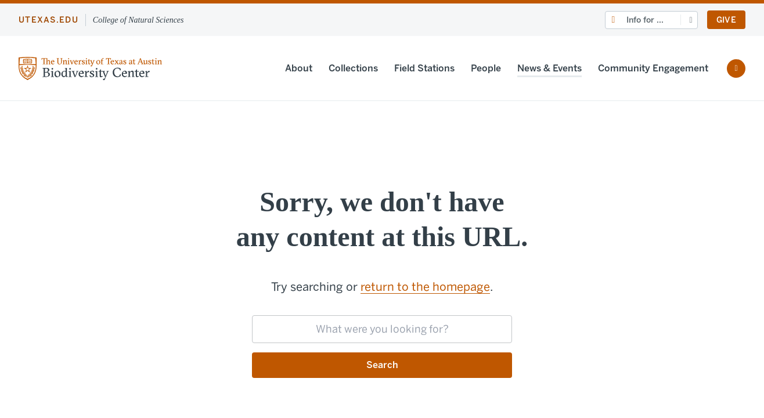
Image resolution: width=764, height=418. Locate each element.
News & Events (549, 68)
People (486, 68)
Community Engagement (653, 68)
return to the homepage (425, 287)
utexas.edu (48, 20)
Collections (353, 68)
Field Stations (424, 68)
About (298, 68)
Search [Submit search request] (382, 364)
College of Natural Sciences (138, 20)
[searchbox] (382, 329)
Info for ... (645, 20)
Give (726, 20)
